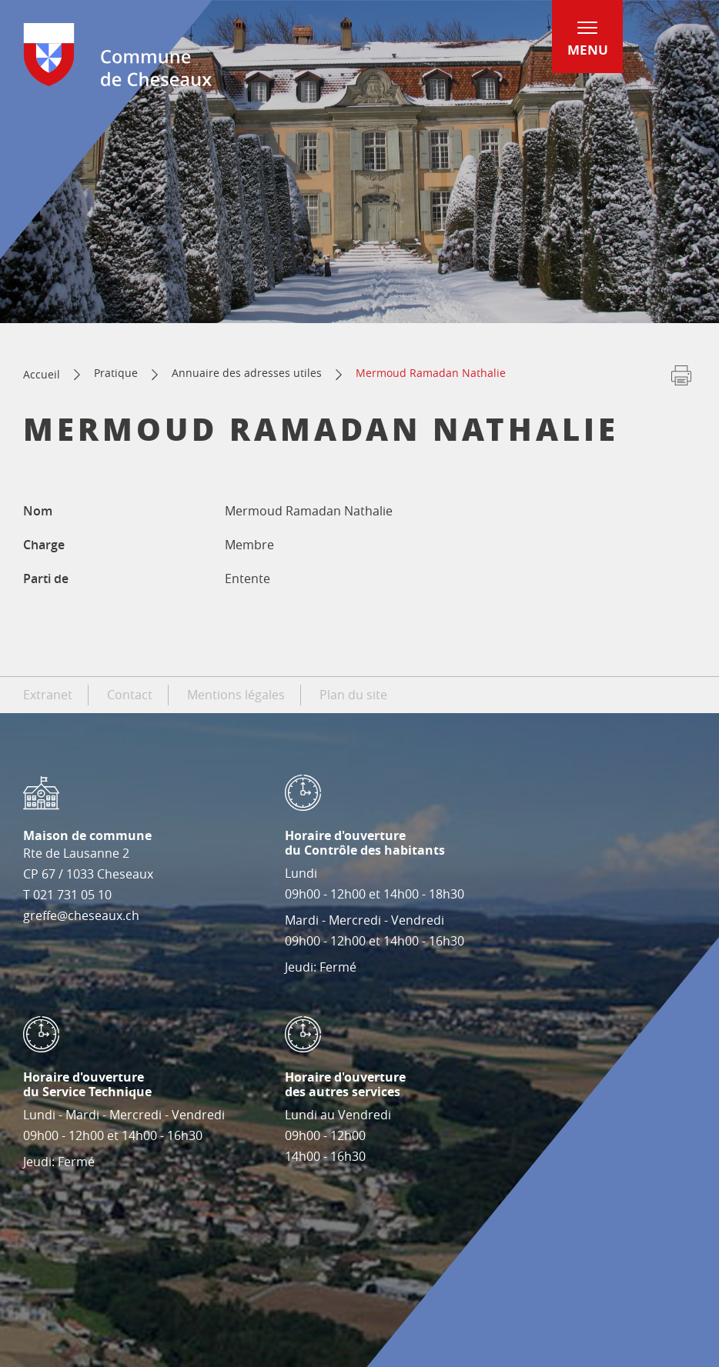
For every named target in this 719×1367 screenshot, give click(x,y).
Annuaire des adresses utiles (247, 372)
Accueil (41, 374)
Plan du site (353, 694)
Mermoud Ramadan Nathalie (431, 372)
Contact (129, 694)
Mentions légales (236, 694)
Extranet (47, 694)
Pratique (116, 372)
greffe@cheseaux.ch (81, 915)
